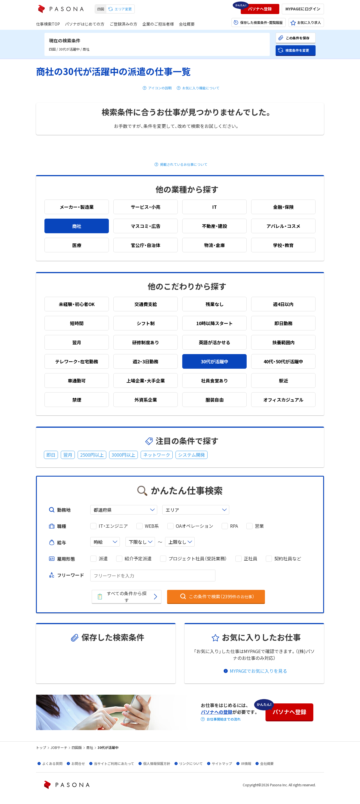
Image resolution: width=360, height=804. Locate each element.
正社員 (250, 558)
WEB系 (152, 526)
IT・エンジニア (113, 526)
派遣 (103, 558)
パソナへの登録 (216, 711)
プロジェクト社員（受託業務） (197, 558)
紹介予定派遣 (138, 558)
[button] (260, 9)
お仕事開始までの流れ (223, 719)
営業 (259, 526)
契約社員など (287, 558)
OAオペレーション (194, 526)
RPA (234, 526)
